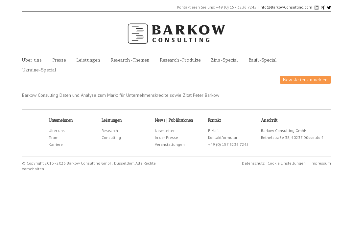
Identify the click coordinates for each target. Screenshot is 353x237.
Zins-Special (224, 60)
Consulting (111, 137)
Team (54, 137)
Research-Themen (130, 60)
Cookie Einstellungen (287, 163)
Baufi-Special (262, 60)
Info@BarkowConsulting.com (286, 7)
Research (110, 130)
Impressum (321, 163)
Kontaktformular (222, 137)
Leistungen (88, 60)
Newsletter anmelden (305, 80)
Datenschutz (253, 163)
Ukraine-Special (39, 70)
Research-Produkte (180, 60)
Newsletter (165, 130)
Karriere (56, 144)
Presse (59, 60)
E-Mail (213, 130)
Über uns (32, 60)
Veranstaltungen (170, 144)
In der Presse (166, 137)
